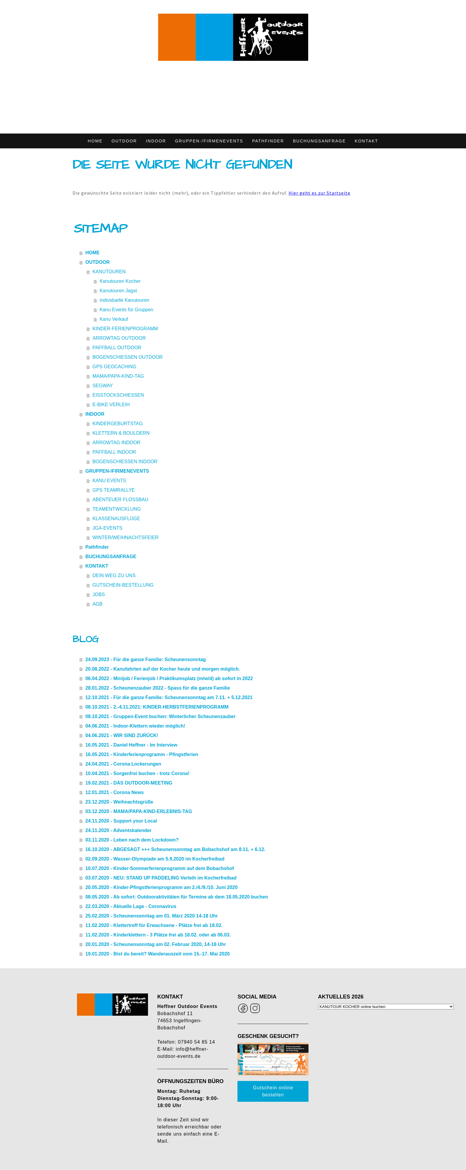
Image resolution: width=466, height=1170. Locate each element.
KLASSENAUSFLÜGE (116, 518)
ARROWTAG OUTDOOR (119, 338)
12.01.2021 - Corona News (114, 792)
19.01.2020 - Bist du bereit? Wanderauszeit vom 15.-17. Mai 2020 (157, 953)
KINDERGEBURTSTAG (117, 423)
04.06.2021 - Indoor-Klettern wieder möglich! (135, 725)
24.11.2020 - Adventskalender (118, 830)
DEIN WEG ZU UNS (114, 575)
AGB (97, 604)
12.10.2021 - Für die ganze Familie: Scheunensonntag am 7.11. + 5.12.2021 (168, 697)
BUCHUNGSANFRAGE (319, 141)
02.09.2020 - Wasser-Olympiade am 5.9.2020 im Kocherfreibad (154, 858)
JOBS (98, 594)
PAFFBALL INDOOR (114, 452)
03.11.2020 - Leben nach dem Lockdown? (132, 839)
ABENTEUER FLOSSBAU (120, 499)
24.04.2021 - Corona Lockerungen (123, 763)
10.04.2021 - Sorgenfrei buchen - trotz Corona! (137, 773)
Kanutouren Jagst (118, 290)
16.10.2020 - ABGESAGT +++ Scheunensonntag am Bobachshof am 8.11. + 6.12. (175, 849)
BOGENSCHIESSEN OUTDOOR (127, 357)
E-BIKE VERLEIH (111, 404)
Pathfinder (268, 141)
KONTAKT (366, 141)
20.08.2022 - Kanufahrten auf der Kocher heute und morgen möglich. (162, 668)
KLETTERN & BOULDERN (120, 433)
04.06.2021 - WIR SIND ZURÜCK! (121, 735)
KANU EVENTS (109, 480)
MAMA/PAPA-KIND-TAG (118, 376)
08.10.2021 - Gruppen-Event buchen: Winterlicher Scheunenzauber (160, 716)
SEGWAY (102, 385)
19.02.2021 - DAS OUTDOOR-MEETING (128, 782)
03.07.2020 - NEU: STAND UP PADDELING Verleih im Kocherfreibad (161, 877)
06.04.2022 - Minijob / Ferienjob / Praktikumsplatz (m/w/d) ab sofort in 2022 (169, 678)
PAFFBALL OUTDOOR (116, 347)
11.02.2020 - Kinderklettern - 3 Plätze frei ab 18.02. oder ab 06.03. (158, 934)
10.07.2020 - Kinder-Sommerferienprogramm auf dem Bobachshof (159, 868)
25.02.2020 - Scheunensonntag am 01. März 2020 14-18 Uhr (151, 915)
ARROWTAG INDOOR (116, 442)
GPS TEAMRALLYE (113, 490)
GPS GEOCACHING (114, 366)
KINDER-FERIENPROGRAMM (125, 328)
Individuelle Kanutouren (124, 300)
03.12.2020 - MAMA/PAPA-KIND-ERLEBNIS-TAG (138, 811)
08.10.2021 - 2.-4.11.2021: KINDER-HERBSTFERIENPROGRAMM (157, 706)
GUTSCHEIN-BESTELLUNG (122, 585)
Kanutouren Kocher (120, 281)
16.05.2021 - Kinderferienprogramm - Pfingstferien (141, 754)
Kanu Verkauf (114, 319)
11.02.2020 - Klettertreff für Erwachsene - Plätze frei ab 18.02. (154, 925)
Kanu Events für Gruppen (126, 309)
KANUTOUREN (109, 271)
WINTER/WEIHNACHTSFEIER (125, 537)
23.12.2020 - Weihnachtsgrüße (119, 801)
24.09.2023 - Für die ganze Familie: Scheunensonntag (145, 659)
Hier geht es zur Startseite (319, 193)
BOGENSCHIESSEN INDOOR (125, 461)
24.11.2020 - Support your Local (121, 820)
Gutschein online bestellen (273, 1091)
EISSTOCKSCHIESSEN (118, 395)
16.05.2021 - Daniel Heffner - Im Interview (131, 744)
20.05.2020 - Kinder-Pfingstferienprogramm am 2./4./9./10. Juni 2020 (161, 887)
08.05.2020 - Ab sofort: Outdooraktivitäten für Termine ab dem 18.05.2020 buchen (176, 896)
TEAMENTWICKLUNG (116, 509)
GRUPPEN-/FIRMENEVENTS (209, 141)
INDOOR (156, 141)
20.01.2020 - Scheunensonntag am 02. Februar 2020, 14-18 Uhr (155, 944)
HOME (95, 141)
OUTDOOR (124, 141)
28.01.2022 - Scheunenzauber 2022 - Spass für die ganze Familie (157, 687)
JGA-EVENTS (107, 528)
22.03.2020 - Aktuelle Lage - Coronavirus (130, 906)
